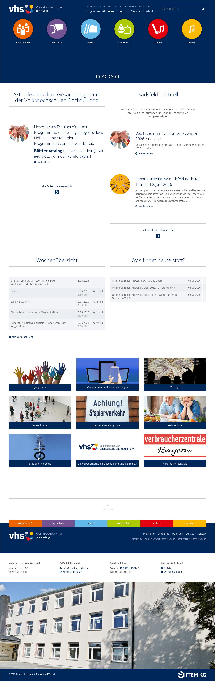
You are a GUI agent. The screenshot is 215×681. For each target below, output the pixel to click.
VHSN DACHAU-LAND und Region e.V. (135, 6)
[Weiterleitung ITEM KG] (160, 675)
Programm (93, 11)
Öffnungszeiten (173, 571)
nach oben (107, 507)
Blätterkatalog (48, 150)
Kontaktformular (72, 571)
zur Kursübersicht (22, 336)
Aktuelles (108, 11)
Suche (103, 6)
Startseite (112, 6)
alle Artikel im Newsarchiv (57, 190)
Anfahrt (168, 568)
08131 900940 (131, 568)
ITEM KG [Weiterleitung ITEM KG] (51, 674)
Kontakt (148, 11)
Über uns (123, 11)
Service (135, 11)
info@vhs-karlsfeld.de (75, 568)
